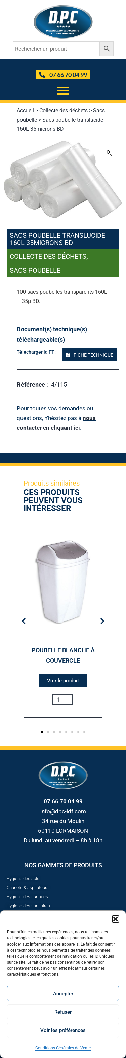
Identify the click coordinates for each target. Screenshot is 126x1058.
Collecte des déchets (63, 110)
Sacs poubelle (35, 270)
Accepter (63, 994)
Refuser (63, 1012)
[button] (115, 919)
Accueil (25, 110)
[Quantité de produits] (62, 699)
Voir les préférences (63, 1030)
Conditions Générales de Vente (63, 1048)
